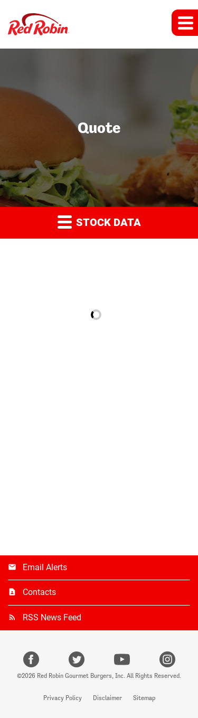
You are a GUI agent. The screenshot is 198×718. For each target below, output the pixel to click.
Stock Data (99, 221)
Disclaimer (107, 698)
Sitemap (144, 698)
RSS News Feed (52, 617)
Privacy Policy (62, 698)
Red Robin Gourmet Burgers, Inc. (81, 675)
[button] (185, 23)
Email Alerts (45, 567)
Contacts (39, 592)
